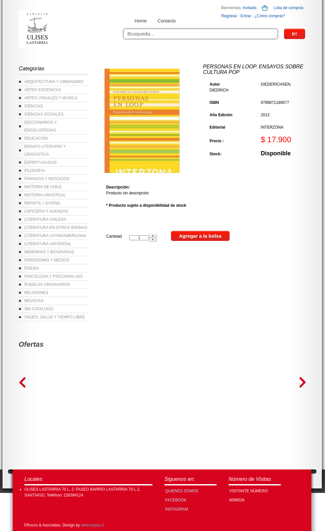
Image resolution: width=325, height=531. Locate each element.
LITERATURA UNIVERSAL (47, 244)
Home (140, 20)
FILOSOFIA (34, 170)
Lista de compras (289, 8)
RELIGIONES (36, 292)
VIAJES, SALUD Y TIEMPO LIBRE (54, 317)
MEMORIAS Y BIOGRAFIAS (49, 252)
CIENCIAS (33, 106)
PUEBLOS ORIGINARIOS (47, 284)
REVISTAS (33, 301)
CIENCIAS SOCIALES (44, 114)
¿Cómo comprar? (270, 16)
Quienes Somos (181, 491)
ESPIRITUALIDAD (40, 162)
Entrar (246, 16)
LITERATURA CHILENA (45, 219)
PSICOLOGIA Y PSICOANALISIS (53, 276)
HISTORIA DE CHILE (43, 187)
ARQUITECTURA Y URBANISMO (53, 81)
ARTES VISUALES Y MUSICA (51, 98)
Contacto (167, 20)
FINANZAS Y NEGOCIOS (46, 178)
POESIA (31, 268)
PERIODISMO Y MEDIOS (46, 260)
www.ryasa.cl (92, 525)
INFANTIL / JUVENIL (42, 203)
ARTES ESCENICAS (42, 90)
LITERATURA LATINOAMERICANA (55, 235)
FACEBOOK (176, 500)
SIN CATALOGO (38, 309)
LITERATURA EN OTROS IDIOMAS (55, 227)
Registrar (229, 16)
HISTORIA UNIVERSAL (45, 195)
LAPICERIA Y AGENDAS (46, 211)
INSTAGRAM (176, 509)
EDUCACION (36, 138)
